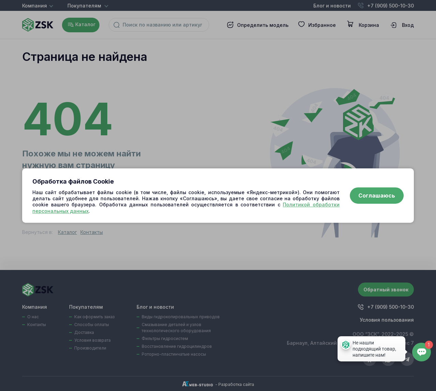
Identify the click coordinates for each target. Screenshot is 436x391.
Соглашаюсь (376, 195)
